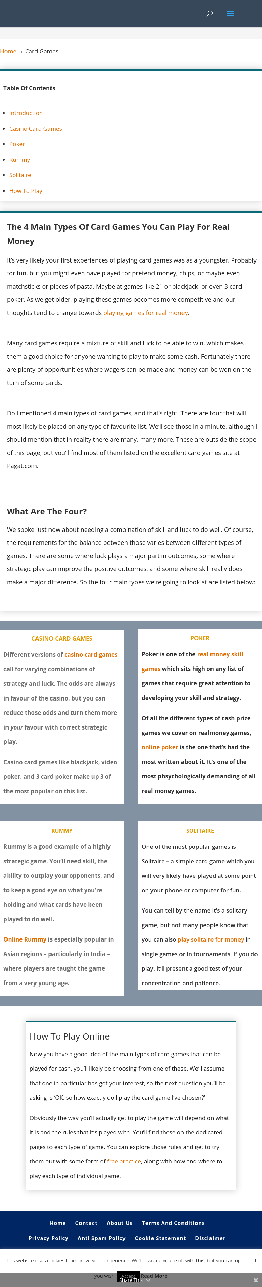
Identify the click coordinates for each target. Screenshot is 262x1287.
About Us (120, 1222)
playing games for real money (145, 313)
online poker (160, 747)
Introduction (26, 113)
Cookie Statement (160, 1237)
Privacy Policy (49, 1237)
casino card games (91, 655)
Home (57, 1222)
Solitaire (20, 175)
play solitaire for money (211, 939)
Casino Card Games (35, 128)
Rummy (19, 160)
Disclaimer (210, 1237)
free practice (124, 1161)
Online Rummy (24, 939)
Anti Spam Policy (102, 1237)
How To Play (25, 191)
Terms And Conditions (173, 1222)
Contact (86, 1222)
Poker (17, 144)
